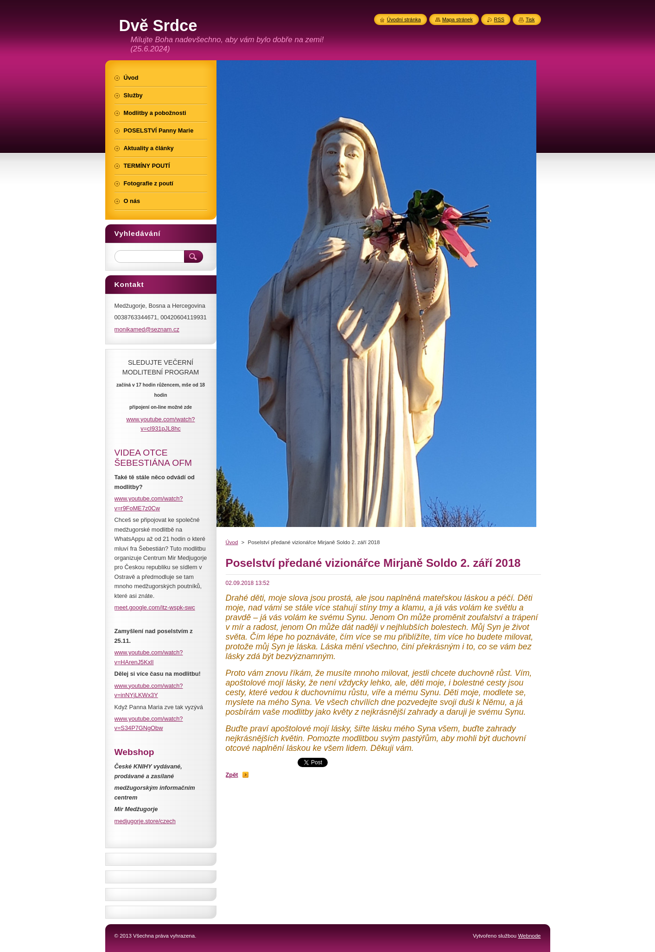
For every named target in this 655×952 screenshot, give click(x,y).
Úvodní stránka (404, 19)
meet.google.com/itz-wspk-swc (154, 607)
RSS (499, 19)
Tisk (530, 19)
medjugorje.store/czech (145, 821)
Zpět (232, 774)
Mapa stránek (457, 19)
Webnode (529, 936)
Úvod (232, 542)
